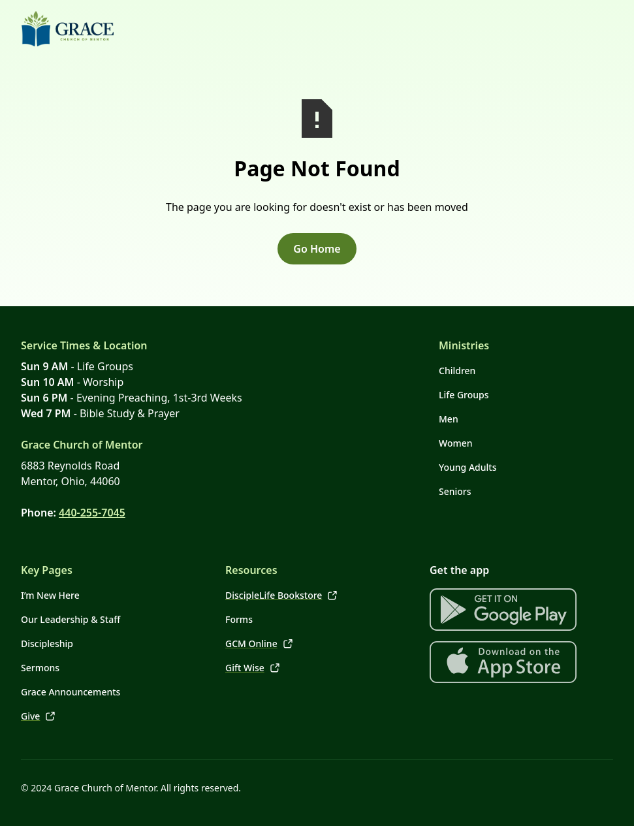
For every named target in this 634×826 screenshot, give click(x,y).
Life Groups (464, 395)
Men (448, 419)
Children (457, 370)
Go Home (316, 249)
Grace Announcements (70, 692)
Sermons (40, 667)
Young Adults (467, 467)
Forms (239, 619)
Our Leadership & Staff (70, 619)
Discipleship (47, 643)
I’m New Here (50, 595)
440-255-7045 (92, 512)
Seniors (455, 491)
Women (456, 443)
